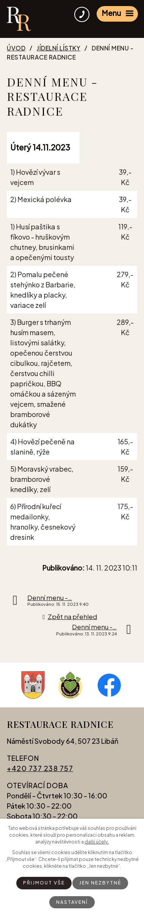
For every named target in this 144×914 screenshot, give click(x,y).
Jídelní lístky (58, 48)
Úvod (16, 48)
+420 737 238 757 (40, 768)
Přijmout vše (44, 883)
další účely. (97, 842)
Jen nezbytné (100, 883)
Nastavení (72, 902)
